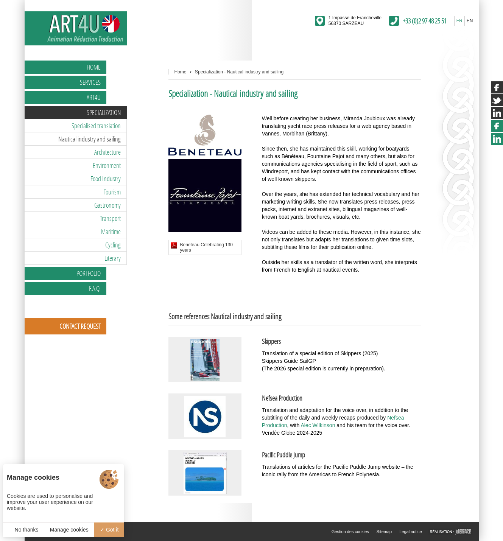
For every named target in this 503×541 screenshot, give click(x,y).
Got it (109, 530)
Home (94, 67)
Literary (112, 258)
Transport (110, 218)
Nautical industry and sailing (89, 138)
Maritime (111, 231)
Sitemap (384, 531)
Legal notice (410, 531)
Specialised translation (96, 125)
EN (470, 20)
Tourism (112, 191)
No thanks (24, 530)
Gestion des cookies (350, 531)
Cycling (113, 244)
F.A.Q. (95, 288)
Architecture (107, 152)
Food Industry (105, 178)
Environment (107, 165)
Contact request (80, 326)
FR (459, 20)
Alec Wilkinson (318, 425)
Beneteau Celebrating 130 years (206, 247)
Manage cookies (69, 530)
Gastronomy (107, 205)
